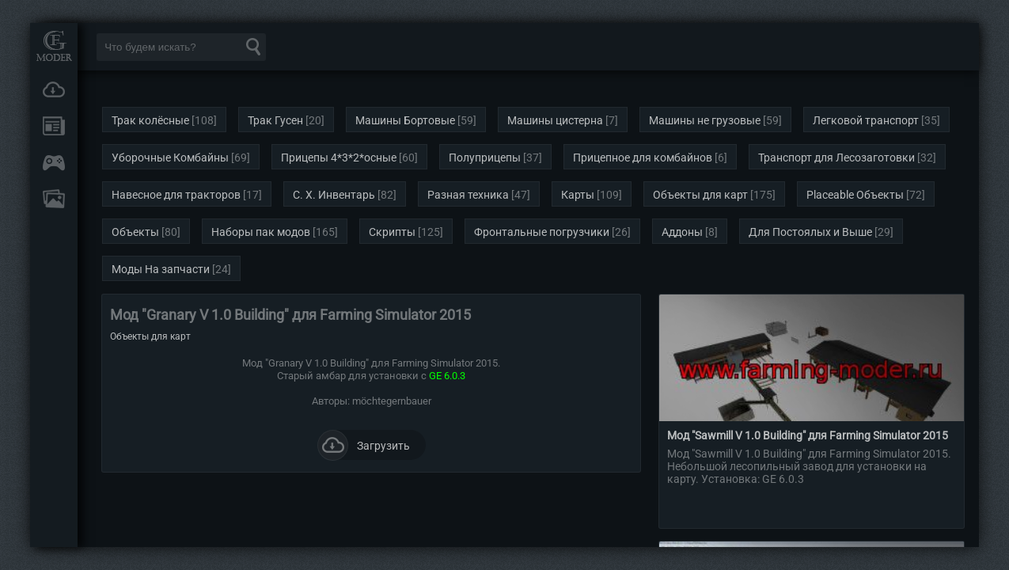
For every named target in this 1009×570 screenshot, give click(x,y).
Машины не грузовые (705, 120)
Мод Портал (54, 45)
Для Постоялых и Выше (810, 232)
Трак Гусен (275, 120)
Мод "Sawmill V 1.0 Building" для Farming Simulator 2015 (807, 435)
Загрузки (54, 89)
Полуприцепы (485, 157)
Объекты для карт (700, 194)
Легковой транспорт (866, 120)
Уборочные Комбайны (170, 157)
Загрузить (363, 445)
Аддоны (682, 232)
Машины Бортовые (405, 120)
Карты (577, 194)
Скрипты (392, 232)
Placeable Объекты (855, 194)
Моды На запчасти (161, 269)
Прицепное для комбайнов (642, 157)
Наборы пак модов (260, 232)
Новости (54, 126)
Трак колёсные (150, 120)
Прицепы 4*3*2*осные (338, 157)
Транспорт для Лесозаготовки (836, 157)
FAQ (54, 199)
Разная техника (468, 194)
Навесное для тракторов (176, 194)
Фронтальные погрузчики (541, 232)
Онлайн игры (54, 162)
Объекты (135, 232)
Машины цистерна (555, 120)
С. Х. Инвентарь (334, 194)
